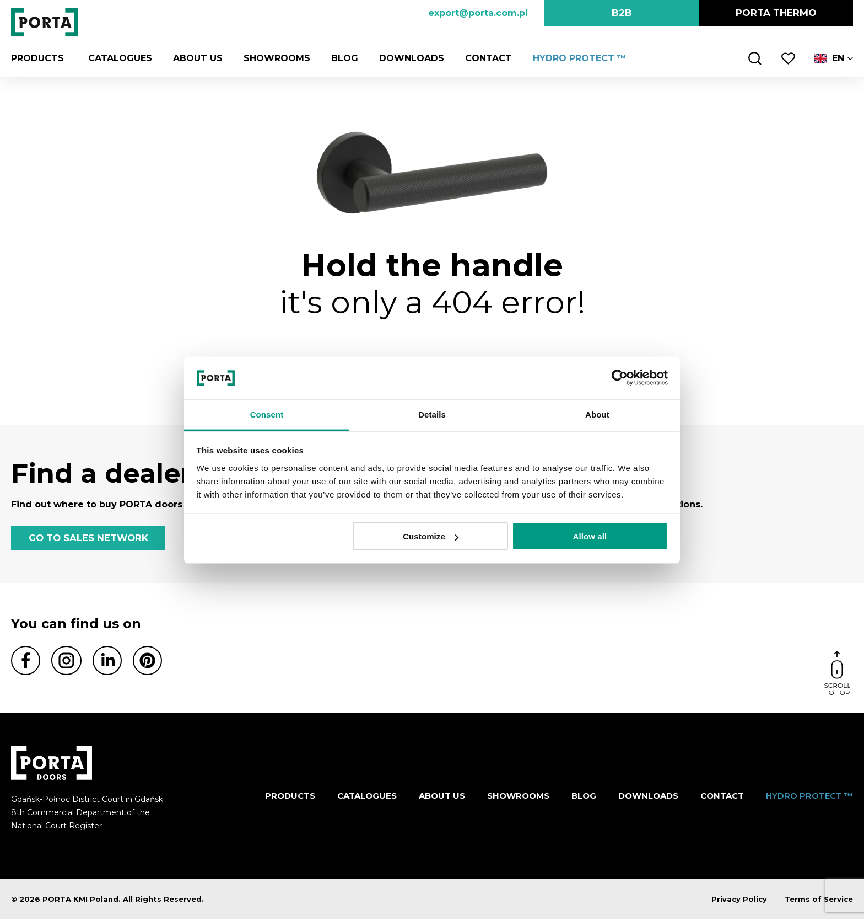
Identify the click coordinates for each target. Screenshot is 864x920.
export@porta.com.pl (478, 13)
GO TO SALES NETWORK (88, 538)
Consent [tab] (267, 414)
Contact (485, 58)
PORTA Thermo (776, 12)
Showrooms (273, 58)
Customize (430, 536)
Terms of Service (819, 900)
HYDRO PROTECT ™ (576, 58)
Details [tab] (432, 414)
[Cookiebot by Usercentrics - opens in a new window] (619, 378)
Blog (341, 58)
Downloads (408, 58)
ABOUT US (194, 58)
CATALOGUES (117, 58)
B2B (622, 12)
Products (37, 58)
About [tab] (597, 414)
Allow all (590, 536)
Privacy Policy (739, 900)
